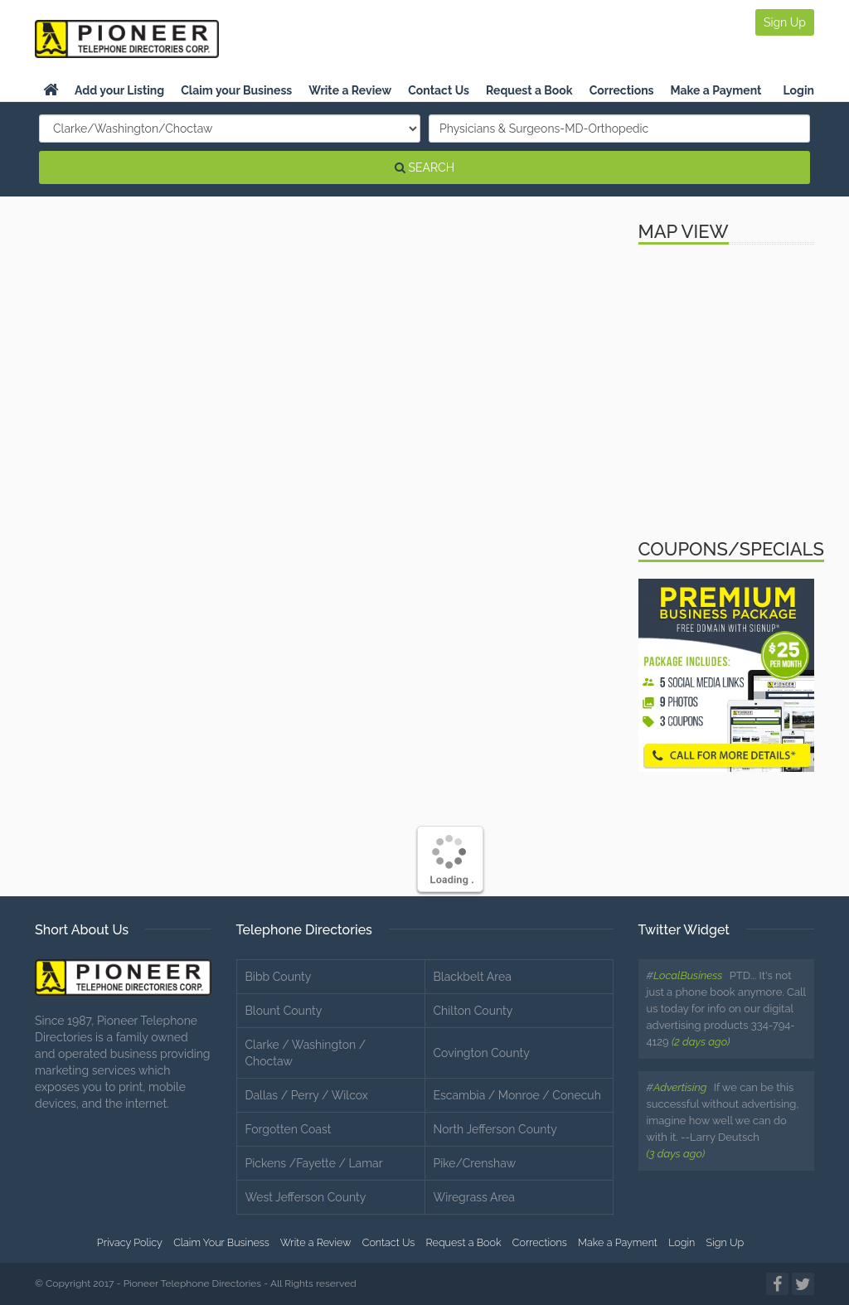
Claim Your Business (221, 1242)
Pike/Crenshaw (475, 1163)
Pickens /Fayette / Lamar (314, 1163)
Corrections (621, 90)
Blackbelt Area (473, 976)
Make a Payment (716, 90)
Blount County (284, 1010)
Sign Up (785, 22)
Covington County (482, 1053)
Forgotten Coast (288, 1129)
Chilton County (473, 1010)
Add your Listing (119, 90)
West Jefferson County (305, 1197)
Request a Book (529, 90)
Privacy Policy (130, 1242)
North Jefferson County (495, 1129)
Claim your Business (236, 90)
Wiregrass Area (474, 1197)
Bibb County (278, 976)
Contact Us (438, 90)
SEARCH (424, 167)
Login (798, 90)
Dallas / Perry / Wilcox (306, 1095)
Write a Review (349, 90)
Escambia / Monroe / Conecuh (517, 1095)
